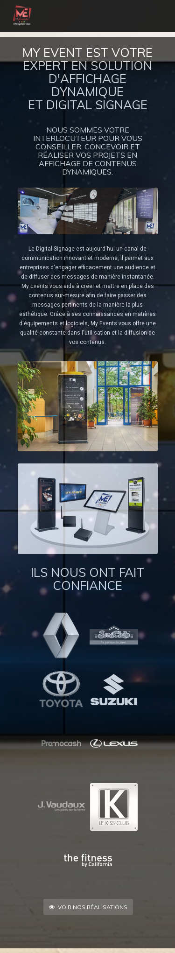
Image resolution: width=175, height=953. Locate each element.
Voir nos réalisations (88, 907)
